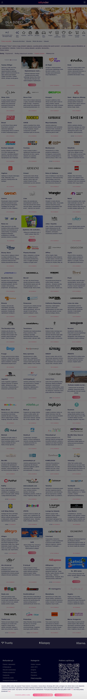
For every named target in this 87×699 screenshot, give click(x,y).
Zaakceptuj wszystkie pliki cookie (63, 695)
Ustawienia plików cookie (22, 695)
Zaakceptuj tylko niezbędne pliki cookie (43, 695)
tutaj (72, 689)
